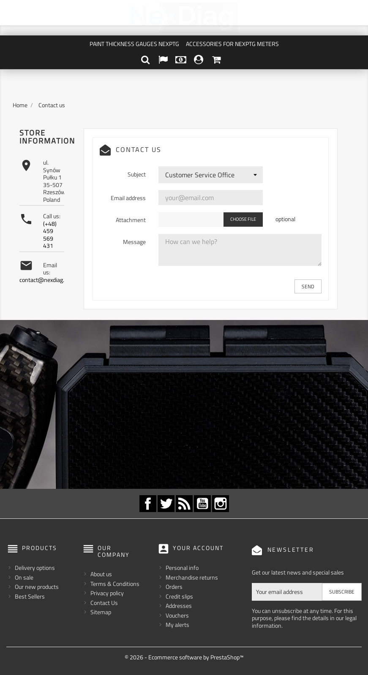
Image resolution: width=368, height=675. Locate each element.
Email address (128, 197)
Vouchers (177, 614)
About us (101, 573)
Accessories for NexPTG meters (232, 43)
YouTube (202, 503)
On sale (24, 576)
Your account (198, 547)
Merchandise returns (192, 576)
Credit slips (179, 595)
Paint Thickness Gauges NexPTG (134, 43)
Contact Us (104, 602)
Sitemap (100, 611)
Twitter (166, 503)
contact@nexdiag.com (47, 279)
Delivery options (35, 567)
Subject (137, 174)
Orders (174, 586)
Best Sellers (30, 595)
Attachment (131, 219)
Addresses (179, 605)
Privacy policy (107, 592)
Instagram (220, 503)
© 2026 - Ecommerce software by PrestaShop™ (184, 657)
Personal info (182, 567)
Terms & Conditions (114, 583)
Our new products (37, 586)
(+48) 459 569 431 (50, 234)
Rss (184, 503)
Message (134, 241)
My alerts (177, 624)
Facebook (147, 503)
